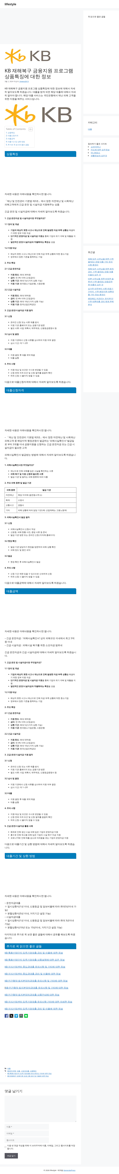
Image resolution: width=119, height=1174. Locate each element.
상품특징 (11, 132)
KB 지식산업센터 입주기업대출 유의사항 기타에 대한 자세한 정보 (38, 1001)
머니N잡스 (95, 152)
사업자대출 (25, 1071)
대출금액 (11, 138)
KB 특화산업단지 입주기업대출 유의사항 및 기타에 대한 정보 (29, 1073)
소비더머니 (96, 146)
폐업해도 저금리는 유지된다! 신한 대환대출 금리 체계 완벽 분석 (101, 301)
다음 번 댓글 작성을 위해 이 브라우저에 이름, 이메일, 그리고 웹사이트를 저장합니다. (41, 1147)
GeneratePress (69, 1170)
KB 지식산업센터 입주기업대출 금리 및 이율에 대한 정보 (34, 1008)
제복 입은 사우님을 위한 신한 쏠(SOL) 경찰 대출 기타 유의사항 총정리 (101, 262)
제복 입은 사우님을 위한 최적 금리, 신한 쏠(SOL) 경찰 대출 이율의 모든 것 (101, 272)
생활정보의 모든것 (99, 155)
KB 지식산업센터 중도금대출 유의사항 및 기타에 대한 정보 (35, 966)
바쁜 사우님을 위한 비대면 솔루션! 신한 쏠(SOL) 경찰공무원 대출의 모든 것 (101, 281)
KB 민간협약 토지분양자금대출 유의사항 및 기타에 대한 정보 (36, 980)
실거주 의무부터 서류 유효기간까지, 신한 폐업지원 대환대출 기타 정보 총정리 (101, 291)
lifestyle (10, 4)
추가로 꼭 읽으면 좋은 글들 (18, 144)
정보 (58, 973)
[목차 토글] (29, 129)
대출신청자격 (13, 135)
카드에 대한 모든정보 (100, 149)
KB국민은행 (11, 1071)
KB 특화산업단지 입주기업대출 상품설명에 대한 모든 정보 (35, 959)
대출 (9, 1068)
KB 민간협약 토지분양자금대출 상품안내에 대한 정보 (32, 994)
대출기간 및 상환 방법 (16, 141)
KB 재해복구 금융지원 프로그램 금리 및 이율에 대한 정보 (28, 1076)
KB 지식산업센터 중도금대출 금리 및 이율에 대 (29, 973)
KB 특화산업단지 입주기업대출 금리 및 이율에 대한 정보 (34, 952)
